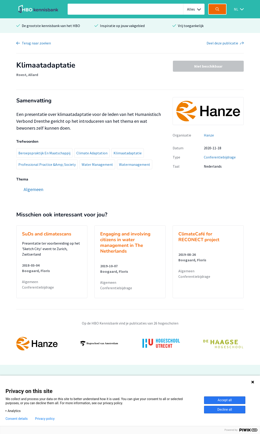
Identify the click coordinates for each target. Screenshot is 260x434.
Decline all (224, 409)
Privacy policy (45, 418)
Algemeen (30, 281)
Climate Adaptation (92, 153)
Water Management (97, 164)
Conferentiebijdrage (220, 157)
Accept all (225, 400)
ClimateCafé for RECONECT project (198, 237)
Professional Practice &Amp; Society (47, 164)
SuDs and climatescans (46, 234)
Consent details (17, 418)
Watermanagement (134, 164)
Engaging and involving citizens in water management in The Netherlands (125, 242)
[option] (130, 343)
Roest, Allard (27, 74)
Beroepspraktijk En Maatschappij (44, 153)
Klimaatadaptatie (127, 153)
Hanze (209, 135)
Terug (36, 43)
